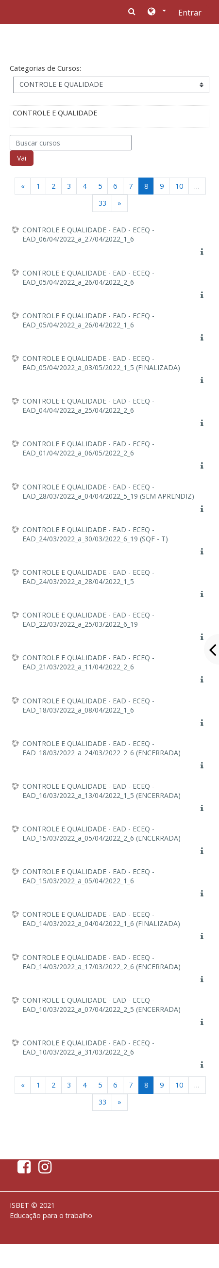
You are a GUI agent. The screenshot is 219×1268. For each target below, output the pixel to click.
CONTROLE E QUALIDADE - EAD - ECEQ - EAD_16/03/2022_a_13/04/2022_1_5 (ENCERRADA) (101, 790)
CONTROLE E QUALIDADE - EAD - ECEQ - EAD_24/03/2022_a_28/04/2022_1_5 (88, 577)
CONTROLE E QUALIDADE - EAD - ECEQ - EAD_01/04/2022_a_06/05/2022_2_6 (88, 448)
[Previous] (23, 186)
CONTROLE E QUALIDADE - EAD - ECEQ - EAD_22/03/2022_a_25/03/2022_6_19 (88, 619)
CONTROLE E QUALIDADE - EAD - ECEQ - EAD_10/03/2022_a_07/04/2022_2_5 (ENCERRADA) (101, 1004)
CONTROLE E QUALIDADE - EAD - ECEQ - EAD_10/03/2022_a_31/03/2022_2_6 (88, 1047)
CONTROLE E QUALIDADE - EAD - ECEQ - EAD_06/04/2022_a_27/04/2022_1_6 (88, 234)
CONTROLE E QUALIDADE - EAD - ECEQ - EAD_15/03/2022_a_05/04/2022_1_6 (88, 876)
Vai (21, 158)
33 (102, 203)
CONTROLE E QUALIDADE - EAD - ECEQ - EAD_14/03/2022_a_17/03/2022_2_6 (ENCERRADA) (101, 962)
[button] (156, 12)
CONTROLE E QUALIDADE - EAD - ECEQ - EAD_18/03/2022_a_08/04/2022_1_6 (88, 705)
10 (179, 186)
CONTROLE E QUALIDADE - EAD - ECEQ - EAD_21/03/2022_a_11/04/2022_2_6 (88, 662)
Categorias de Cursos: (45, 68)
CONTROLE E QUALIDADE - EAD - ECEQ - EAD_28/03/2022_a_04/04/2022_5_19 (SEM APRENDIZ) (108, 491)
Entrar (190, 12)
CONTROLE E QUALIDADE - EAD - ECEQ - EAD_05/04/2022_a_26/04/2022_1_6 (88, 320)
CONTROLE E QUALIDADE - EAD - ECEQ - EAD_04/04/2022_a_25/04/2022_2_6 (88, 405)
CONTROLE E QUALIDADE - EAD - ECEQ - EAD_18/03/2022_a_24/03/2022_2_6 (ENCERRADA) (101, 748)
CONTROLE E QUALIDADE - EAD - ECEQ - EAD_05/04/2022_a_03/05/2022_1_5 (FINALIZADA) (101, 363)
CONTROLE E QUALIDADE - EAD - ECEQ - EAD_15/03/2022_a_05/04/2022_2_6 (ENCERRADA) (101, 833)
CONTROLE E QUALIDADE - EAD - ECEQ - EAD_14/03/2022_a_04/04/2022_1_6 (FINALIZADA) (101, 919)
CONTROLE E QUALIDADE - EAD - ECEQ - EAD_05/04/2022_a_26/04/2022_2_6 (88, 277)
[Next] (120, 203)
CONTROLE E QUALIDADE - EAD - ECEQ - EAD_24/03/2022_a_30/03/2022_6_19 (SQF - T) (95, 534)
